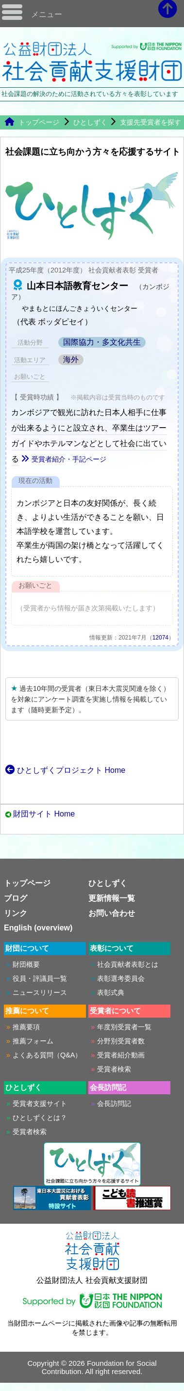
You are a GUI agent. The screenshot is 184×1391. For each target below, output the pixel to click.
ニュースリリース (40, 992)
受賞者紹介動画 (121, 1055)
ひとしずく (90, 122)
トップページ (31, 122)
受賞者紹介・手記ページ (63, 459)
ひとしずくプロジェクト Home (65, 770)
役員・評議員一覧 (40, 978)
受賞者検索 (114, 1069)
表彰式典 (110, 992)
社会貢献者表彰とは (127, 964)
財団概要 (26, 964)
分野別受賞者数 (121, 1041)
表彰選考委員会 (121, 978)
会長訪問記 (114, 1103)
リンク (15, 913)
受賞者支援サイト (40, 1103)
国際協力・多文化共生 (102, 342)
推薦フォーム (33, 1041)
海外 (71, 359)
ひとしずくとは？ (40, 1117)
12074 (160, 637)
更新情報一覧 (111, 898)
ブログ (15, 898)
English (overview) (38, 928)
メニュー (46, 14)
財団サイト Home (44, 814)
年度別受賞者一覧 (124, 1027)
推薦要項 (26, 1027)
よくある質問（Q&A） (47, 1055)
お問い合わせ (111, 913)
